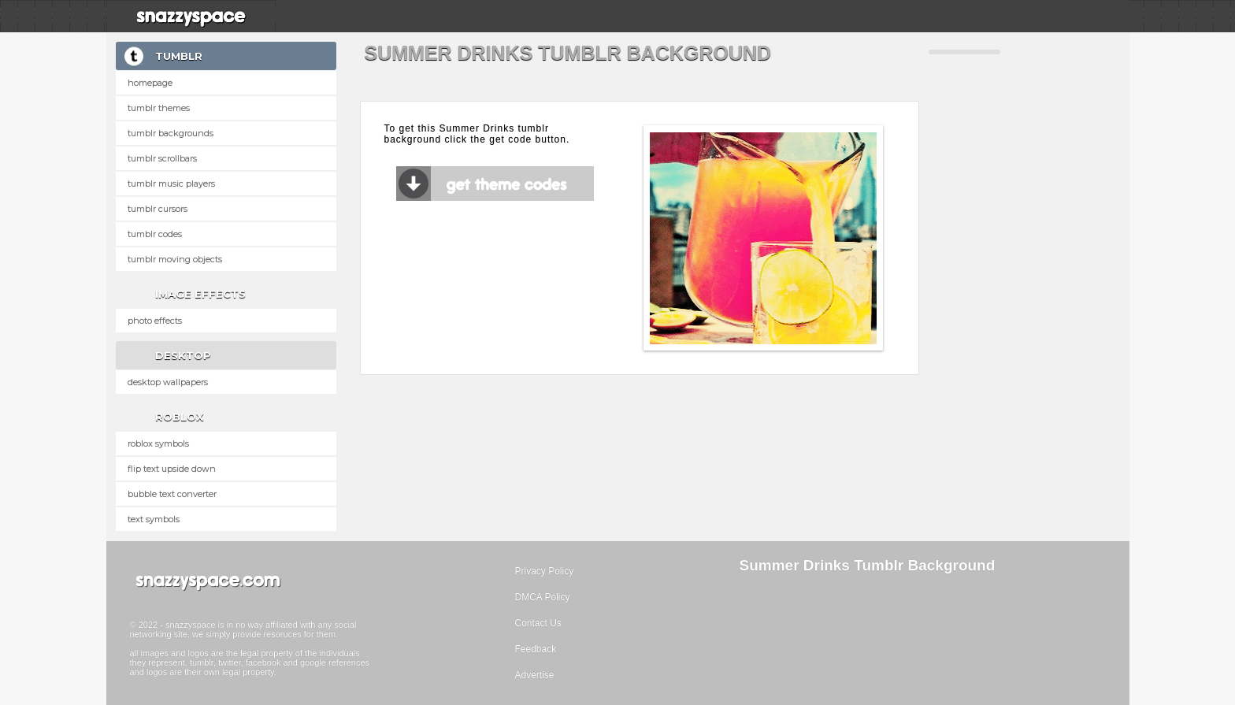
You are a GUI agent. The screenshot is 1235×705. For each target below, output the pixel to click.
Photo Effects (155, 320)
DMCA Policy (542, 597)
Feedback (536, 649)
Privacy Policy (544, 571)
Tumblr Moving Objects (175, 259)
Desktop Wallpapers (168, 382)
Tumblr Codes (155, 233)
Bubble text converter (172, 493)
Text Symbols (154, 519)
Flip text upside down (172, 468)
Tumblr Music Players (171, 183)
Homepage (150, 82)
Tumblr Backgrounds (170, 133)
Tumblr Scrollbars (162, 158)
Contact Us (538, 623)
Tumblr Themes (159, 107)
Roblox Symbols (158, 443)
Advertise (534, 675)
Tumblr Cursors (157, 208)
